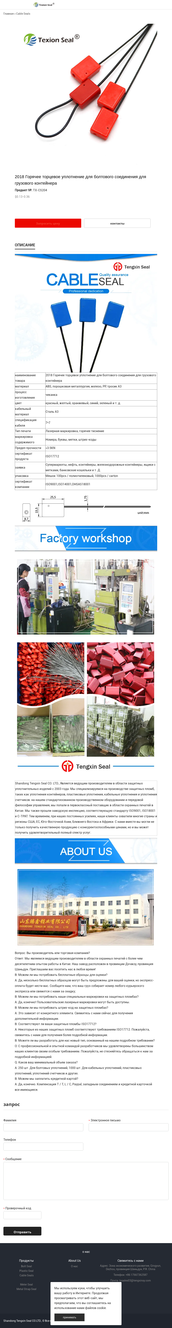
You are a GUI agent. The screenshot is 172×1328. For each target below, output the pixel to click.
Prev (20, 95)
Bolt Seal (26, 1266)
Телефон (9, 1139)
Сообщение (12, 1159)
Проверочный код (17, 1208)
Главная (8, 13)
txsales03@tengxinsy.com (135, 1280)
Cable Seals (23, 13)
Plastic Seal (26, 1270)
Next (152, 95)
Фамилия (9, 1120)
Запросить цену (48, 223)
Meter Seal (26, 1284)
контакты (117, 223)
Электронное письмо (105, 1120)
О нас (74, 1266)
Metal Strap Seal (26, 1289)
